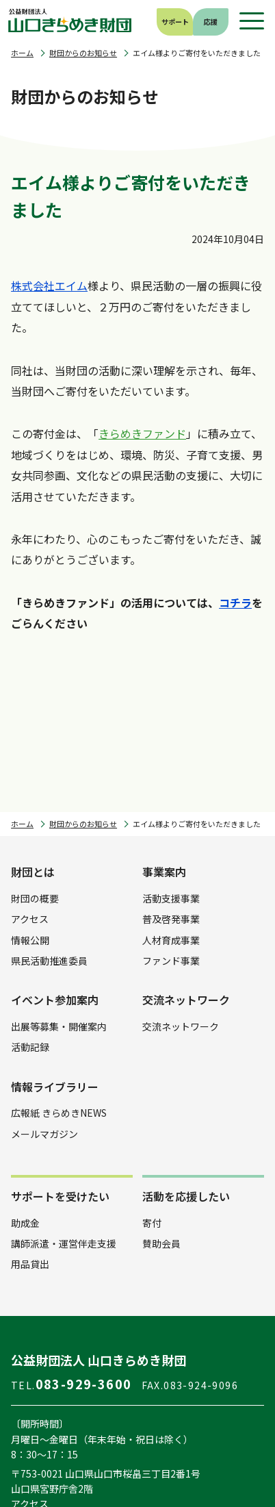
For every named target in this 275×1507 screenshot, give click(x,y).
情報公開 (30, 940)
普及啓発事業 (171, 919)
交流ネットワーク (180, 1026)
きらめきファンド (142, 433)
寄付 (151, 1223)
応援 (211, 21)
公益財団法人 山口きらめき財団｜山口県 (70, 20)
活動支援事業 (171, 898)
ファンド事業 (171, 960)
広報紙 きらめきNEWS (59, 1112)
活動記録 (30, 1047)
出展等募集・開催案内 (59, 1026)
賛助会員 (161, 1243)
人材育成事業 (171, 940)
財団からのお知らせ (83, 53)
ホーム (22, 53)
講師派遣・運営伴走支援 (63, 1243)
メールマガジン (44, 1134)
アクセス (30, 919)
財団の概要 (35, 898)
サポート (175, 21)
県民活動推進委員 (49, 960)
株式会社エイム (49, 285)
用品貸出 (30, 1264)
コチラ (235, 602)
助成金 (25, 1223)
